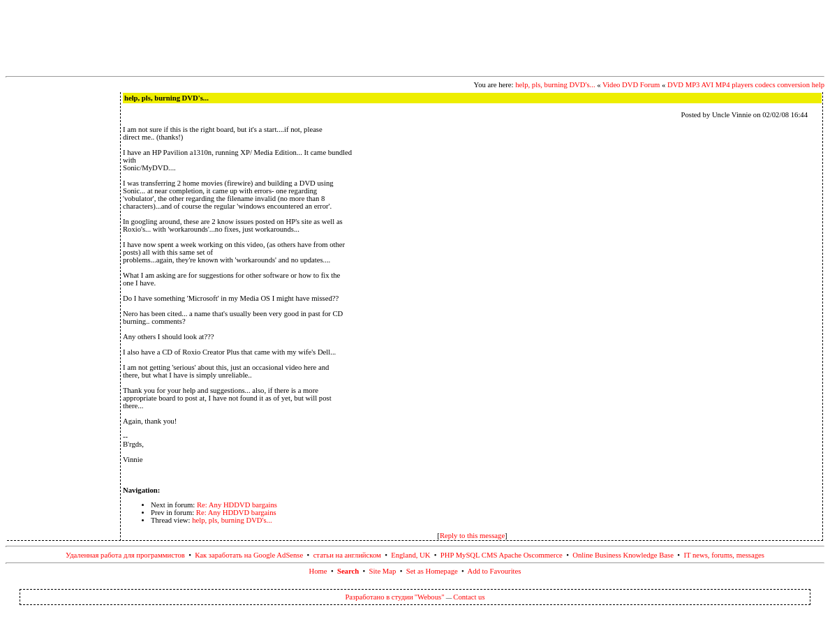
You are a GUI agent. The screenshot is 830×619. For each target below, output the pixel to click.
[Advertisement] (415, 37)
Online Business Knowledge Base (623, 555)
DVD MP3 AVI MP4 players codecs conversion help (745, 85)
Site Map (383, 571)
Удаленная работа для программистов (125, 555)
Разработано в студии (379, 597)
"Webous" (430, 597)
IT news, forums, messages (723, 555)
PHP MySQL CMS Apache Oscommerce (501, 555)
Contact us (468, 597)
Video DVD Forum (631, 85)
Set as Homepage (432, 571)
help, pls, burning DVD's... (555, 85)
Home (318, 571)
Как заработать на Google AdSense (249, 555)
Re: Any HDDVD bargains (237, 505)
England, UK (410, 555)
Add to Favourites (494, 571)
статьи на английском (347, 555)
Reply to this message (472, 535)
